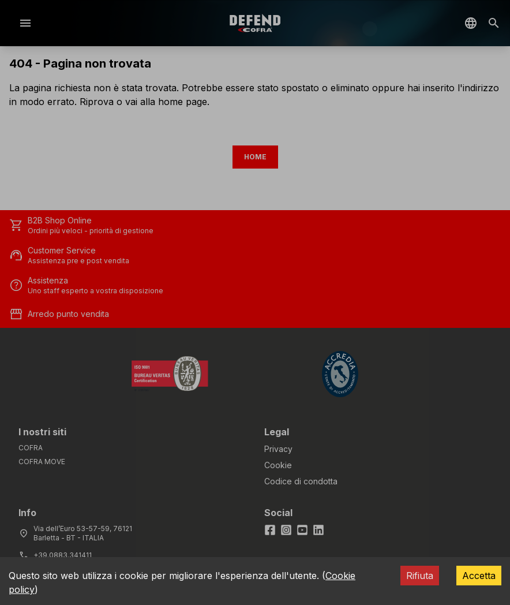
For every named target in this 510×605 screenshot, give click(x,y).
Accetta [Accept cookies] (479, 575)
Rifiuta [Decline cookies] (419, 575)
